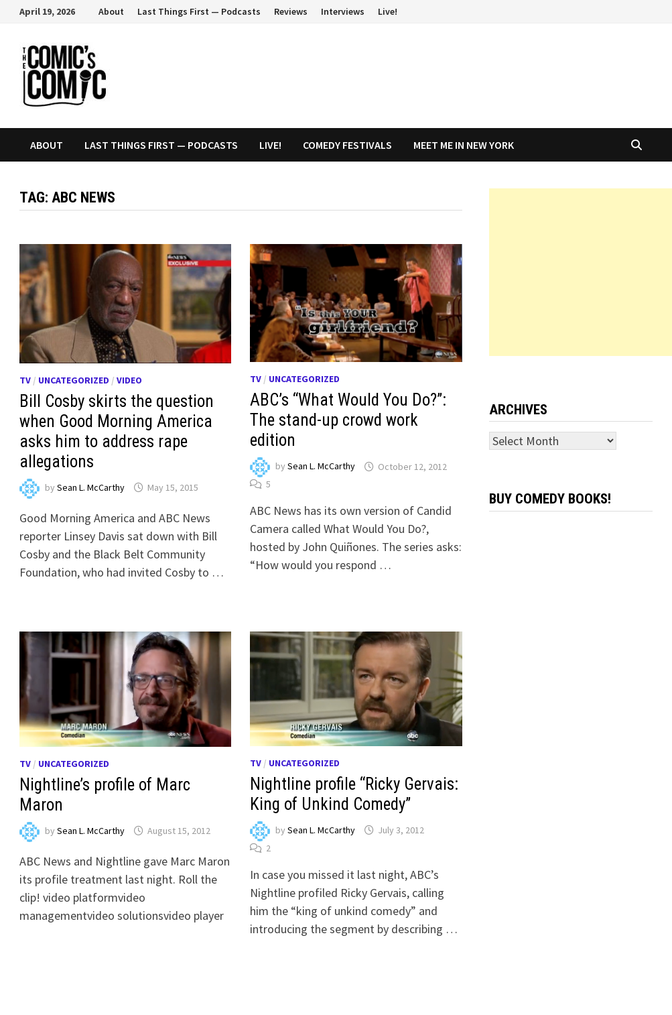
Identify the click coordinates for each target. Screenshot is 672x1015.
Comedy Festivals (347, 145)
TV (25, 380)
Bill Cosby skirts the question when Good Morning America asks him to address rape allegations (116, 431)
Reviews (291, 11)
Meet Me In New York (463, 145)
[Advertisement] (580, 272)
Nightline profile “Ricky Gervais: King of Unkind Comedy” (354, 794)
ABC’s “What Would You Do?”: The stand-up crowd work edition (348, 420)
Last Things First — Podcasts (199, 11)
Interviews (342, 11)
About (111, 11)
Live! (387, 11)
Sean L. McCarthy (91, 487)
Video (129, 380)
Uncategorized (73, 380)
